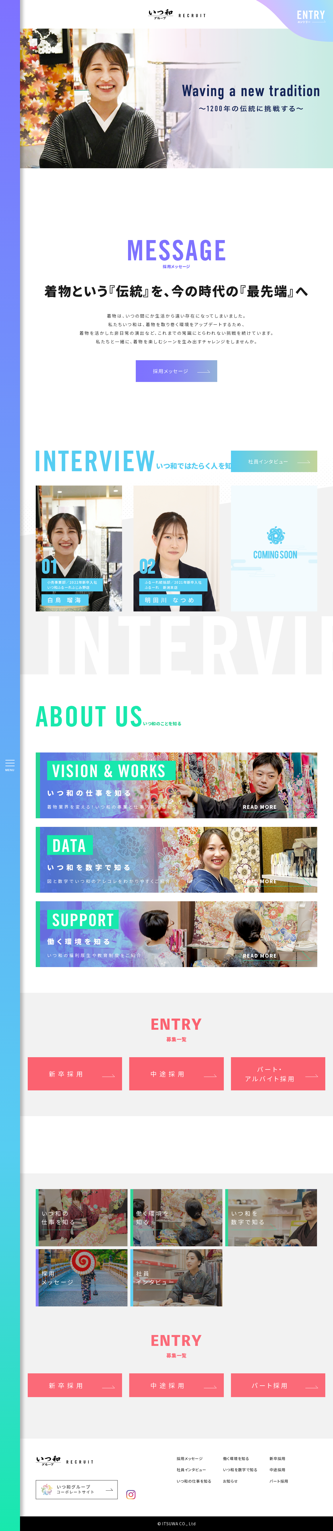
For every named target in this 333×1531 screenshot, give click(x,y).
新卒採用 (67, 1073)
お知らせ (230, 1481)
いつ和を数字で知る (240, 1469)
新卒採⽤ (278, 1458)
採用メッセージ (171, 371)
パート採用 (279, 1481)
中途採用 (168, 1073)
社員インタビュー (268, 461)
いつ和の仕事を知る (194, 1481)
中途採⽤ (278, 1469)
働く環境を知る (236, 1458)
